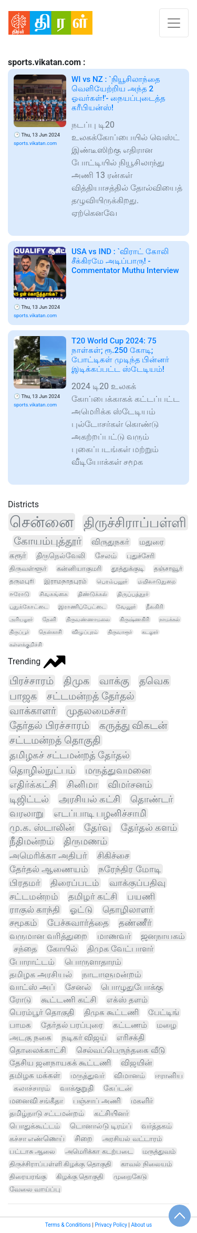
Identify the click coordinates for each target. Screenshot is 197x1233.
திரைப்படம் (74, 882)
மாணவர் (114, 936)
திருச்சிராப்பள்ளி (135, 522)
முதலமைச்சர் (96, 711)
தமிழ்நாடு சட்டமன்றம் (46, 1113)
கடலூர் (150, 632)
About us (141, 1225)
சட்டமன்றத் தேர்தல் (90, 696)
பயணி (141, 896)
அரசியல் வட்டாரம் (131, 1139)
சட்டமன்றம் (33, 896)
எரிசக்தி (130, 1037)
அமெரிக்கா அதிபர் (48, 855)
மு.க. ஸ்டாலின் (41, 827)
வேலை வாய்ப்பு (34, 1189)
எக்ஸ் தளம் (127, 1000)
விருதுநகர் (110, 542)
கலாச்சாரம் (32, 1088)
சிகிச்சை (113, 855)
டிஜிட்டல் (29, 798)
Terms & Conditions (68, 1225)
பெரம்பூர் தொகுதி (41, 1012)
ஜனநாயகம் (163, 936)
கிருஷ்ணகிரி (134, 619)
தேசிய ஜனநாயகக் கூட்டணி (60, 1063)
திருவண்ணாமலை (88, 619)
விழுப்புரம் (85, 632)
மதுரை (151, 542)
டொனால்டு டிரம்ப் (100, 1126)
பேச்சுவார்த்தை (78, 923)
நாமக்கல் (169, 619)
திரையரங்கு (27, 1176)
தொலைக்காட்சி (37, 1050)
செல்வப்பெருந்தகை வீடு (120, 1050)
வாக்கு (114, 681)
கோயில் (62, 949)
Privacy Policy (111, 1225)
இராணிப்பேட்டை (82, 606)
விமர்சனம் (130, 784)
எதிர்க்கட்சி (33, 784)
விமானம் (129, 1075)
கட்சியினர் (111, 1113)
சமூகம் (23, 923)
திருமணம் (85, 841)
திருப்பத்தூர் (133, 594)
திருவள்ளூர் (28, 568)
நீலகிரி (154, 606)
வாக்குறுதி (77, 1088)
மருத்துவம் (158, 1151)
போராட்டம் (32, 962)
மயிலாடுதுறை (156, 581)
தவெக (154, 681)
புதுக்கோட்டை (28, 606)
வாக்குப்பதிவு (137, 882)
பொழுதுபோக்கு (132, 987)
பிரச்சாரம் (31, 681)
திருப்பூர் (19, 632)
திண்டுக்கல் (92, 594)
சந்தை (25, 949)
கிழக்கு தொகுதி (79, 1176)
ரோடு (20, 1000)
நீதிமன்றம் (31, 841)
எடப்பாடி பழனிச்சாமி (100, 813)
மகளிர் (142, 1100)
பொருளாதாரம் (93, 962)
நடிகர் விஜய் (84, 1037)
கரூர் (17, 555)
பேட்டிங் (163, 1012)
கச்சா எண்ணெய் (37, 1138)
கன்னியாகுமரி (79, 568)
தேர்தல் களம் (149, 827)
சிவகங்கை (53, 594)
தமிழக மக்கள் (34, 1075)
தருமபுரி (21, 581)
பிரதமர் (24, 882)
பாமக (20, 1025)
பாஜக (23, 696)
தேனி (49, 619)
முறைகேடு (130, 1176)
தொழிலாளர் (127, 910)
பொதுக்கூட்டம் (34, 1126)
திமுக (76, 681)
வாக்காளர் (32, 711)
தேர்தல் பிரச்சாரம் (49, 726)
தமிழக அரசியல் (40, 974)
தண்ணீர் (135, 923)
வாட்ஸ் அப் (32, 987)
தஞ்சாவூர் (168, 568)
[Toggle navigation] (174, 22)
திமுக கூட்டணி (111, 1012)
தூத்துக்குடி (127, 568)
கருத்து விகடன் (133, 726)
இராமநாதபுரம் (65, 581)
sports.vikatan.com (35, 143)
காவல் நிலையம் (146, 1164)
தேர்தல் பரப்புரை (72, 1025)
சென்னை (41, 522)
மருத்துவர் (87, 1075)
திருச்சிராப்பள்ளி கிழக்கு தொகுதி (60, 1164)
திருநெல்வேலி (60, 555)
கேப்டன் (117, 1088)
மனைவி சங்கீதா (36, 1100)
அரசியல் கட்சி (89, 798)
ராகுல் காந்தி (34, 909)
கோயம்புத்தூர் (47, 541)
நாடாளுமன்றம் (111, 974)
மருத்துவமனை (117, 770)
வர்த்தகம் (156, 1126)
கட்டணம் (130, 1025)
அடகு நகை (30, 1037)
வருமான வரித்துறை (48, 936)
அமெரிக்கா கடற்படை (98, 1151)
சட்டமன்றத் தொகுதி (55, 740)
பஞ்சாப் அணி (96, 1100)
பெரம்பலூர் (112, 581)
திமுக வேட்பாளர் (120, 949)
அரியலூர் (21, 619)
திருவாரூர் (120, 632)
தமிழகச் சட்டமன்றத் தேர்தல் (69, 755)
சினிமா (82, 784)
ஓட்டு (81, 909)
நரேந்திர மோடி (129, 869)
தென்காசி (50, 632)
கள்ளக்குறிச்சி (25, 644)
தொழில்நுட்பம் (42, 770)
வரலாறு (26, 813)
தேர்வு (97, 827)
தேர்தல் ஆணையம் (48, 869)
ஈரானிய (169, 1075)
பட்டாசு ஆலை (32, 1151)
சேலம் (106, 555)
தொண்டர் (151, 798)
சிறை (83, 1138)
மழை (167, 1025)
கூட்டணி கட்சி (69, 1000)
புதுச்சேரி (140, 556)
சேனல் (78, 987)
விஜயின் (136, 1063)
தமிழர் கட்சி (92, 896)
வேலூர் (126, 606)
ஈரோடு (19, 594)
